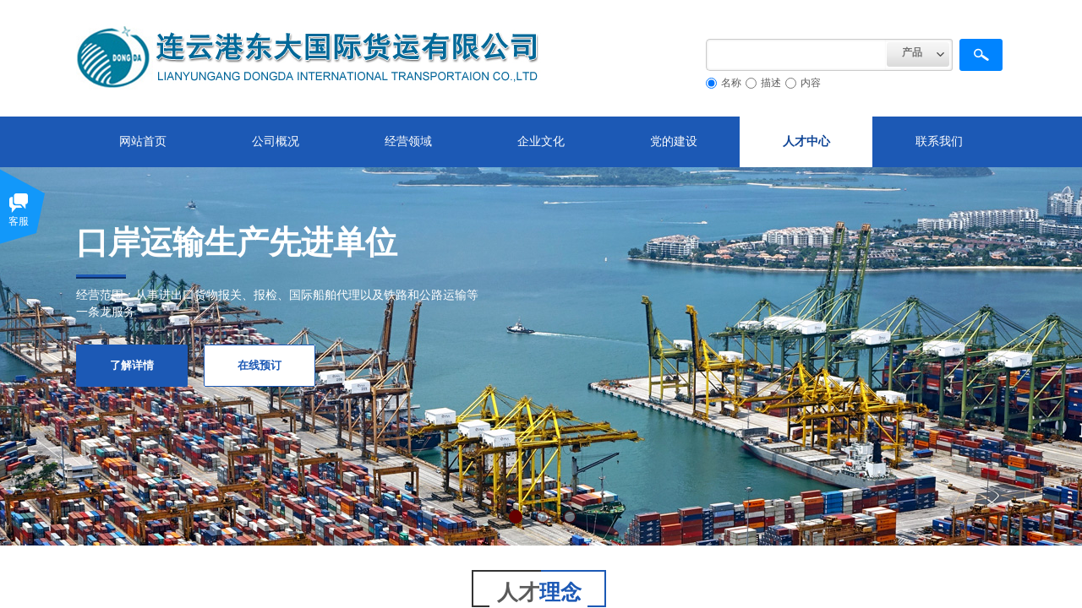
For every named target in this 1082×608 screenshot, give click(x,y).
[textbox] (796, 55)
